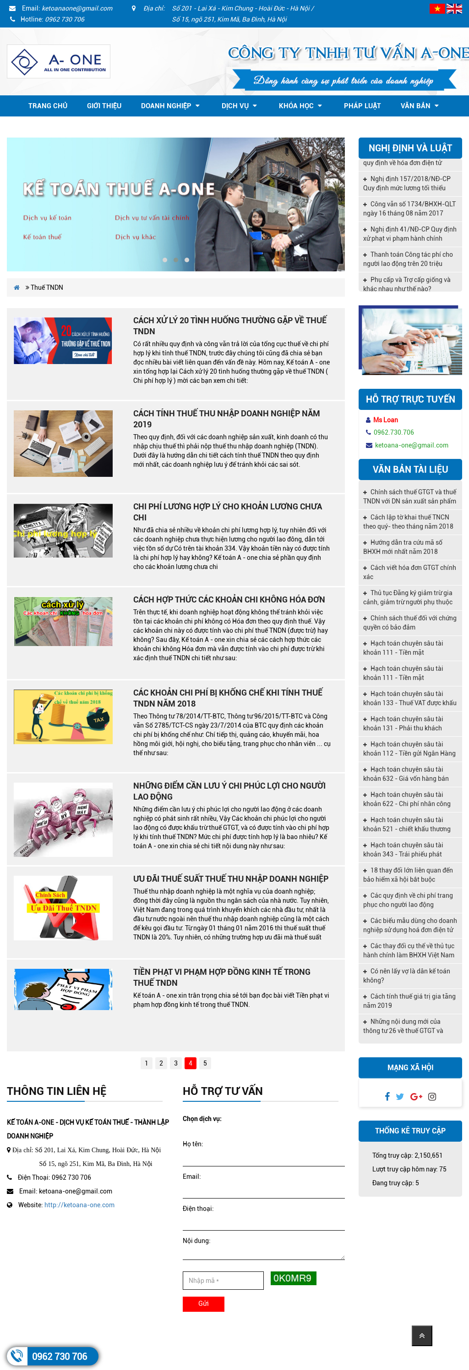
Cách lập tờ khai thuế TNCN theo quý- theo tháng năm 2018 (408, 522)
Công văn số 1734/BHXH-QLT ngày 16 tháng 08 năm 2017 (409, 211)
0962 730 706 (59, 1356)
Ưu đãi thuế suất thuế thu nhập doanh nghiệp (230, 879)
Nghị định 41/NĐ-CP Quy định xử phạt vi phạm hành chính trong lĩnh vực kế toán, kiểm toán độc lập (410, 237)
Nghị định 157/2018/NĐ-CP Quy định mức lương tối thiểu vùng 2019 (407, 186)
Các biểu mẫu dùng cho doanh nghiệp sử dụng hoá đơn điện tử (410, 925)
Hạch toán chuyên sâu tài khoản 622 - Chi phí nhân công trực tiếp (407, 800)
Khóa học (300, 106)
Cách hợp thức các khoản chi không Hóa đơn (229, 599)
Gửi (203, 1303)
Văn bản (420, 106)
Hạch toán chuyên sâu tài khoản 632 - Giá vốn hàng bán (406, 774)
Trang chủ (47, 106)
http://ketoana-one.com (79, 1205)
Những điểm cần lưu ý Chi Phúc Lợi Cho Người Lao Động (229, 791)
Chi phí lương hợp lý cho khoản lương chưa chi (227, 512)
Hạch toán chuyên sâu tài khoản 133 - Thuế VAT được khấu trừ (410, 699)
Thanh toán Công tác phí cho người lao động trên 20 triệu (408, 261)
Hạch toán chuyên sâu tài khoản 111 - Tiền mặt (403, 648)
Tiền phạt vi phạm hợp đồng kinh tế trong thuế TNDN (222, 977)
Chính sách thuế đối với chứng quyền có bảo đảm (410, 622)
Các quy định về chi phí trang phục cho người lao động (408, 900)
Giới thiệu (104, 106)
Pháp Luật (362, 106)
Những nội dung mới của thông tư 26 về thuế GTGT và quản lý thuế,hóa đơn (403, 1027)
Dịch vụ (239, 106)
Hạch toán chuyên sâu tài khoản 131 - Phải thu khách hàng (403, 724)
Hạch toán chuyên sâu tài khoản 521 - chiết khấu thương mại (407, 825)
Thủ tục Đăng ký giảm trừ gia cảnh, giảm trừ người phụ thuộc (408, 597)
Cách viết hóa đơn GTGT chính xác (409, 572)
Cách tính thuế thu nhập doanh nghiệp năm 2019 (226, 419)
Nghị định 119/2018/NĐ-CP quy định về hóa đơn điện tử (407, 160)
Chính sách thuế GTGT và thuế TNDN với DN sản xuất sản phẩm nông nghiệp (409, 497)
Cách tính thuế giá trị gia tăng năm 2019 (409, 1001)
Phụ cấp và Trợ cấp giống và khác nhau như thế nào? (407, 286)
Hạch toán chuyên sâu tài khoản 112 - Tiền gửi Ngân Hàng (409, 748)
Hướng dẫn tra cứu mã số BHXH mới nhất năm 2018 (402, 547)
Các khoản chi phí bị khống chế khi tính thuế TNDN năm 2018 (227, 698)
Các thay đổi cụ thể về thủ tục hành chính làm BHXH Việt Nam (408, 950)
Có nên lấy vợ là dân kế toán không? (406, 975)
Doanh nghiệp (170, 106)
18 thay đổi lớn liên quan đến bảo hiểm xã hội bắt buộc (408, 875)
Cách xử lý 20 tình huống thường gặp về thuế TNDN (230, 325)
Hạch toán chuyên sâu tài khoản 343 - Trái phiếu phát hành (403, 850)
